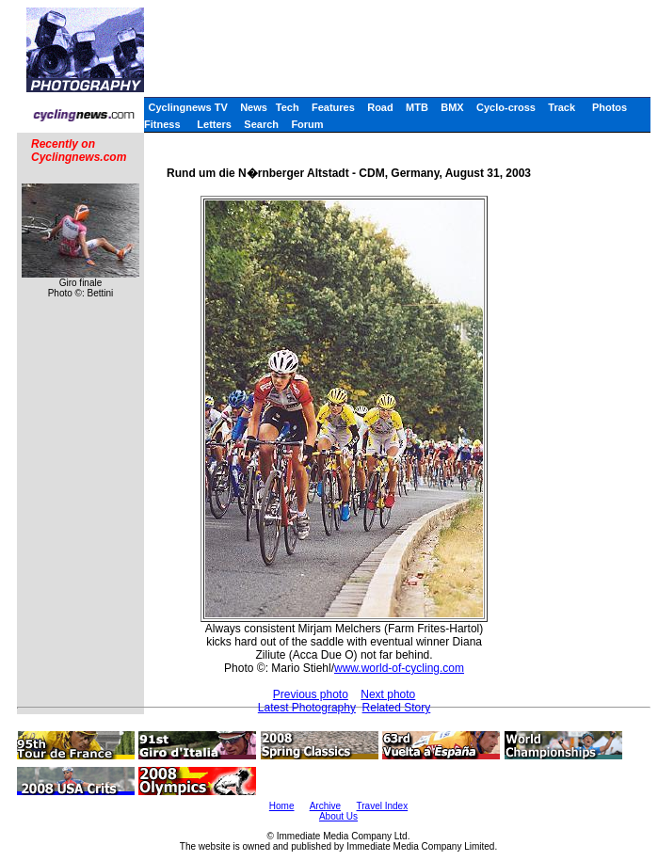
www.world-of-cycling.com (399, 668)
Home (282, 806)
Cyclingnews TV (187, 107)
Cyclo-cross (506, 107)
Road (380, 107)
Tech (287, 107)
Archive (325, 806)
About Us (338, 816)
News (253, 107)
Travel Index (383, 806)
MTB (417, 107)
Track (561, 107)
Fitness (162, 124)
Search (261, 124)
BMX (452, 107)
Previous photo (310, 694)
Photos (609, 107)
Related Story (396, 707)
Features (333, 107)
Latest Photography (307, 707)
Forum (307, 124)
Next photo (388, 694)
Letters (214, 124)
